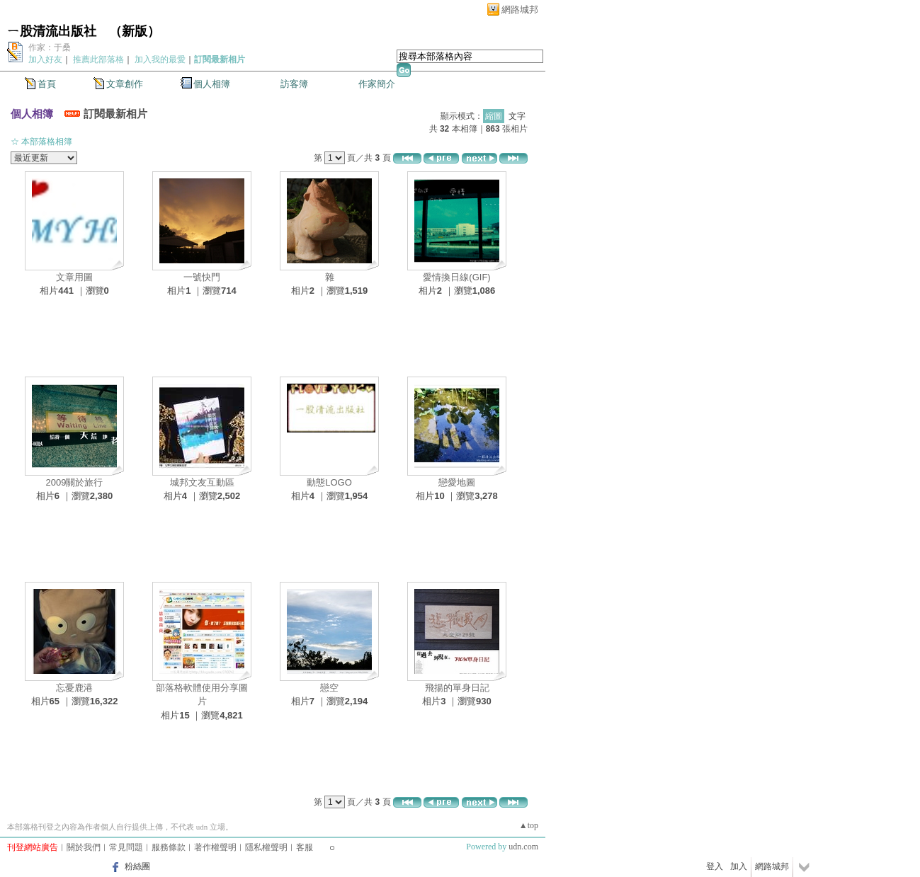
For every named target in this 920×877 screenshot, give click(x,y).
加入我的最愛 (160, 59)
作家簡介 (376, 84)
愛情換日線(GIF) (456, 277)
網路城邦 (519, 9)
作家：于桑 (49, 47)
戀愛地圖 (456, 482)
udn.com (523, 847)
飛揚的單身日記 (457, 687)
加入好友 (45, 59)
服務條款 (169, 847)
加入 (738, 866)
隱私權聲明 (266, 847)
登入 (714, 866)
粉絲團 (137, 866)
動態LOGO (329, 482)
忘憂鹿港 (74, 687)
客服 (304, 847)
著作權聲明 (215, 847)
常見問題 (126, 847)
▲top (528, 825)
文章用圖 (74, 277)
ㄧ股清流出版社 (51, 31)
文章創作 (124, 84)
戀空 (329, 687)
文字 (517, 116)
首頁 (47, 84)
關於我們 (84, 847)
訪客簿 (294, 84)
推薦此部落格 (98, 59)
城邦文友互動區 (202, 482)
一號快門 (201, 277)
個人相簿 (211, 84)
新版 (134, 31)
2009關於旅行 (74, 482)
